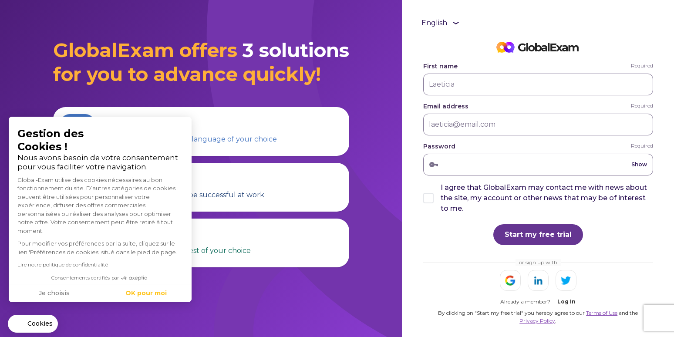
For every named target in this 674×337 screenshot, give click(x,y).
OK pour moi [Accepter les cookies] (146, 293)
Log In (566, 301)
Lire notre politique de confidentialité (62, 264)
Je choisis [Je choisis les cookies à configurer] (54, 293)
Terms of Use (601, 313)
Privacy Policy (537, 320)
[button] (33, 324)
